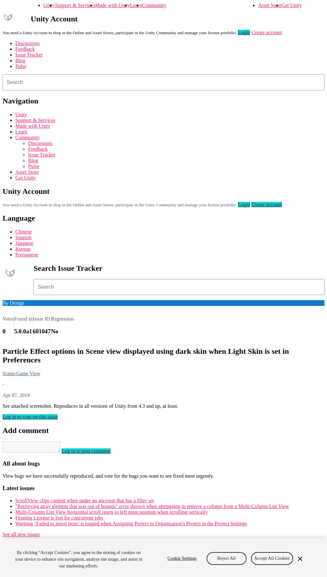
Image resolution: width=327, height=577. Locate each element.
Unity (49, 5)
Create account (266, 32)
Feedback (25, 49)
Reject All (226, 558)
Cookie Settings (182, 558)
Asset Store (269, 5)
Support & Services (75, 5)
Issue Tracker (29, 54)
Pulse (21, 66)
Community (154, 5)
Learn (136, 5)
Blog (20, 60)
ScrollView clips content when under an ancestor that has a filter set (84, 502)
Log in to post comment (92, 453)
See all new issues (21, 536)
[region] (163, 557)
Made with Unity (112, 5)
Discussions (27, 43)
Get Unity (291, 5)
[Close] (300, 559)
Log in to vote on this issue (30, 417)
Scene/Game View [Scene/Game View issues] (21, 373)
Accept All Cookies (272, 558)
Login (244, 32)
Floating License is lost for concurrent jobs (59, 519)
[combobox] (163, 82)
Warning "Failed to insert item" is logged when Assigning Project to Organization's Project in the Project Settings (131, 525)
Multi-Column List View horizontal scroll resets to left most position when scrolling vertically (111, 514)
